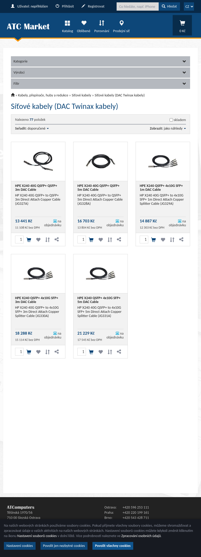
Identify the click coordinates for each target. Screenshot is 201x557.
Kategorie (100, 61)
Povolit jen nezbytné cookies (64, 546)
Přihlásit (65, 6)
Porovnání (101, 25)
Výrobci (100, 72)
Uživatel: (29, 6)
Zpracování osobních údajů (141, 536)
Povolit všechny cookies (113, 546)
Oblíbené (83, 25)
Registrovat (93, 6)
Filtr (100, 83)
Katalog (67, 25)
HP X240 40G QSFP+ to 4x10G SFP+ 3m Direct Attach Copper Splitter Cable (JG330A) (37, 311)
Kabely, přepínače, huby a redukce (43, 95)
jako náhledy (175, 128)
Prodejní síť (121, 25)
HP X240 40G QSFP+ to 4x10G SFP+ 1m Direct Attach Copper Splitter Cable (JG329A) (162, 199)
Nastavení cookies (19, 546)
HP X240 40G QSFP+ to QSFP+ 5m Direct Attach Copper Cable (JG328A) (100, 199)
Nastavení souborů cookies (37, 536)
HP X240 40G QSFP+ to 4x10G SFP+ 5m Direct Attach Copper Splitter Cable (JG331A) (99, 311)
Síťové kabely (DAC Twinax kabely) (120, 95)
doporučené (38, 128)
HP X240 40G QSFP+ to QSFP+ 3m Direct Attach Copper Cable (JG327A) (38, 199)
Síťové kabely (81, 95)
